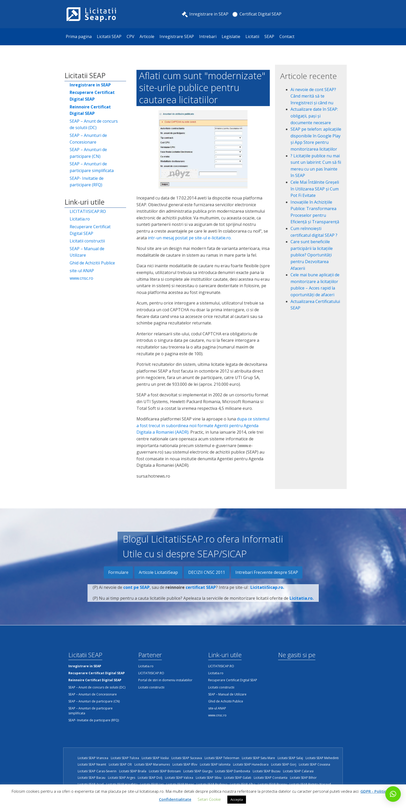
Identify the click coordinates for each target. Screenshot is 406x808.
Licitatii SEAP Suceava (186, 758)
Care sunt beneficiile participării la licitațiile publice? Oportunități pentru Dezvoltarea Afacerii (312, 255)
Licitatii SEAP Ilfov (184, 764)
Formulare (118, 572)
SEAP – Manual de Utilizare (87, 252)
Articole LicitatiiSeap (158, 572)
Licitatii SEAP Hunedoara (251, 764)
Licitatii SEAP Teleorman (222, 758)
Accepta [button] (236, 799)
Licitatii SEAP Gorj (283, 764)
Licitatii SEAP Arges (121, 777)
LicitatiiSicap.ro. (267, 595)
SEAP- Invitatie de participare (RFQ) (87, 181)
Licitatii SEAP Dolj (150, 777)
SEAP (269, 36)
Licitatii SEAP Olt (120, 764)
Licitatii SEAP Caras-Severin (97, 771)
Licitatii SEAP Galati (237, 777)
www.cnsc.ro (81, 278)
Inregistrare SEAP (177, 36)
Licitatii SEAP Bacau (91, 777)
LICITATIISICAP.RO (88, 211)
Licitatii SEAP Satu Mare (258, 758)
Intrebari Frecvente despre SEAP (266, 572)
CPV (130, 36)
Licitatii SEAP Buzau (266, 771)
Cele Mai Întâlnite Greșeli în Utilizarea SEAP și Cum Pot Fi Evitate (315, 188)
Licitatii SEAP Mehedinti (322, 758)
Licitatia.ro (80, 219)
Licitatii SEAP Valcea (179, 777)
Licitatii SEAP (109, 36)
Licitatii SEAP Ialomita (215, 764)
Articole (147, 36)
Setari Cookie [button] (209, 799)
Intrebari (207, 36)
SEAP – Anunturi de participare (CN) (88, 153)
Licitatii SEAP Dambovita (232, 771)
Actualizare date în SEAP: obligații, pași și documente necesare (314, 115)
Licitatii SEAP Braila (132, 771)
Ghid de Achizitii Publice (92, 263)
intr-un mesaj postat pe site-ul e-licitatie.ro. (189, 238)
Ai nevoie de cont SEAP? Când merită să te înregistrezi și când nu (313, 96)
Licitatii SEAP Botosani (165, 771)
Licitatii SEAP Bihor (303, 777)
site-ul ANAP (82, 270)
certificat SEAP (201, 595)
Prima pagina (79, 36)
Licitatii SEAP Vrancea (93, 758)
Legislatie (231, 36)
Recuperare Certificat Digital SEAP (90, 230)
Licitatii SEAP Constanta (270, 777)
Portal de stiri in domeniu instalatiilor (165, 680)
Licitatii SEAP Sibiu (208, 777)
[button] (393, 794)
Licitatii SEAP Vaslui (155, 758)
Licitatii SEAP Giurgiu (198, 771)
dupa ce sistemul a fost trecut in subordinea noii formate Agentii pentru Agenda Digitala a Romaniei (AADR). (202, 425)
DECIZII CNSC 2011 (206, 572)
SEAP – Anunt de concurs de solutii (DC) (94, 124)
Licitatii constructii (87, 241)
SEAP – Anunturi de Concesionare (88, 138)
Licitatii (252, 36)
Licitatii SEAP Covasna (314, 764)
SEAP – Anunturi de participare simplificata (92, 167)
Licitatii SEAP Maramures (152, 764)
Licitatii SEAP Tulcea (125, 758)
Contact (286, 36)
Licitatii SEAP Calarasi (298, 771)
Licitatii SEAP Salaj (290, 758)
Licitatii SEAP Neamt (92, 764)
